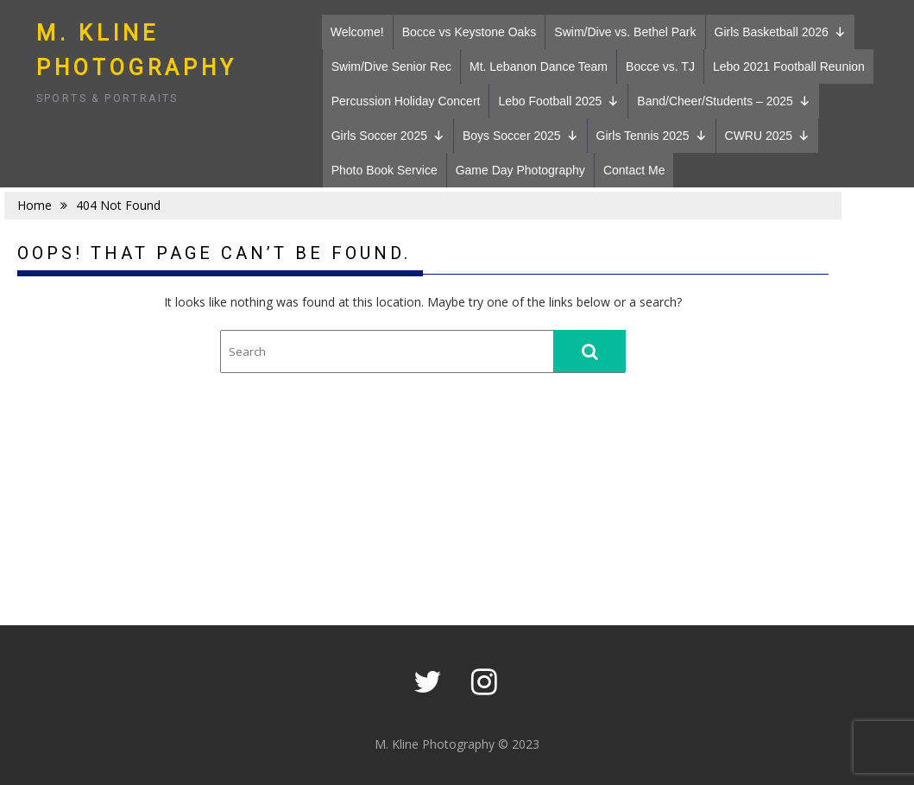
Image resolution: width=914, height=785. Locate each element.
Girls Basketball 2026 (780, 32)
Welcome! (357, 32)
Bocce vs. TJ (660, 66)
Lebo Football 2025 (558, 101)
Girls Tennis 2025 (651, 135)
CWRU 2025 (767, 135)
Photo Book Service (384, 170)
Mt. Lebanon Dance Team (539, 66)
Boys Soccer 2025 (520, 135)
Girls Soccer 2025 (387, 135)
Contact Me (634, 170)
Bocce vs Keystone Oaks (469, 32)
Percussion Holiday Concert (406, 101)
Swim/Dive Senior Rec (391, 66)
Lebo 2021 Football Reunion (789, 66)
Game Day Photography (520, 170)
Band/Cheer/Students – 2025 (723, 101)
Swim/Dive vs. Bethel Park (625, 32)
